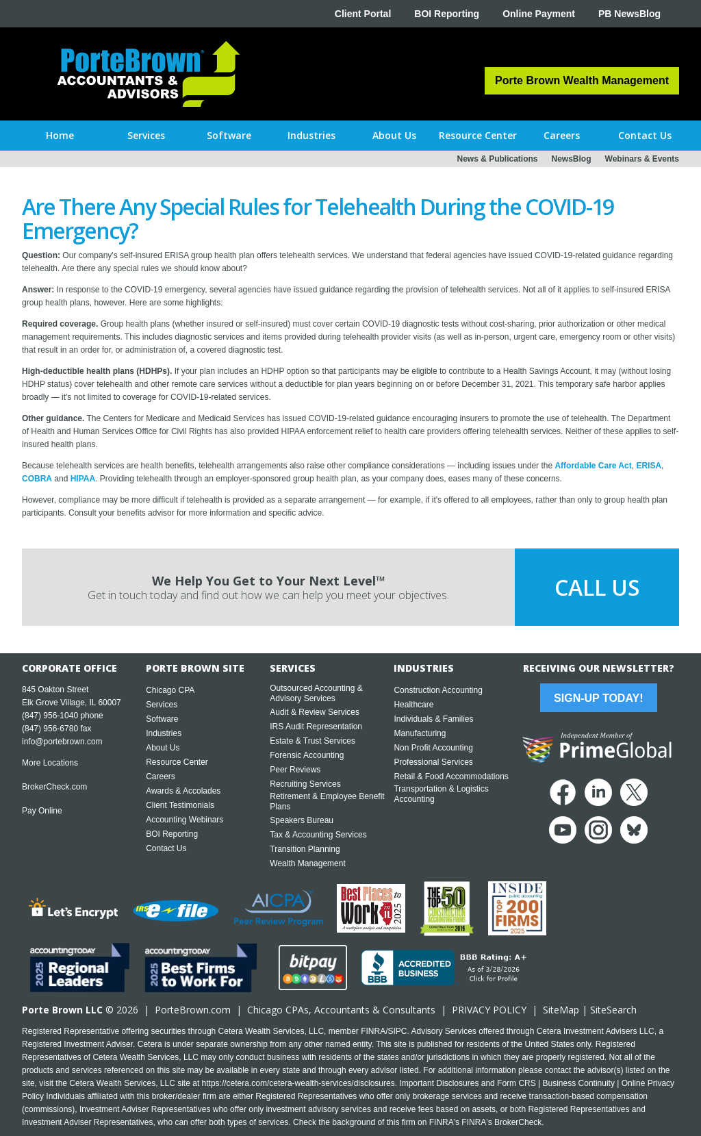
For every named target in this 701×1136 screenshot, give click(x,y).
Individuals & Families (433, 719)
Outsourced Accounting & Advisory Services (316, 693)
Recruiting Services (305, 784)
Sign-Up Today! (598, 698)
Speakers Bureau (301, 820)
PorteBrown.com (193, 1009)
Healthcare (413, 704)
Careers (160, 776)
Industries (163, 733)
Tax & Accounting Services (318, 835)
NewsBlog (571, 159)
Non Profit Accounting (433, 748)
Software (162, 719)
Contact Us (166, 848)
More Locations (50, 763)
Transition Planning (305, 849)
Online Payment (538, 13)
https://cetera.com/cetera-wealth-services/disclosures (298, 1083)
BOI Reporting (446, 13)
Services (161, 704)
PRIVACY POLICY (489, 1009)
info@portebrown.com (62, 741)
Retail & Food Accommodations (451, 776)
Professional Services (433, 762)
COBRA (37, 478)
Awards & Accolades (183, 791)
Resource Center (177, 762)
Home (60, 135)
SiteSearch (613, 1009)
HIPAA (83, 478)
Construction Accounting (438, 690)
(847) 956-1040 (50, 715)
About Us (162, 748)
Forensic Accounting (307, 755)
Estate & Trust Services (312, 741)
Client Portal (363, 13)
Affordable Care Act (593, 465)
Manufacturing (420, 733)
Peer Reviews (295, 769)
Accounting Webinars (184, 819)
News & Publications (497, 159)
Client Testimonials (180, 805)
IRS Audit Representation (316, 726)
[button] (146, 136)
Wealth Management (308, 863)
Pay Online (42, 811)
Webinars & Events (642, 159)
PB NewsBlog (629, 13)
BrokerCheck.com (54, 787)
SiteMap (561, 1009)
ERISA (648, 465)
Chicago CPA (170, 690)
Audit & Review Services (314, 712)
